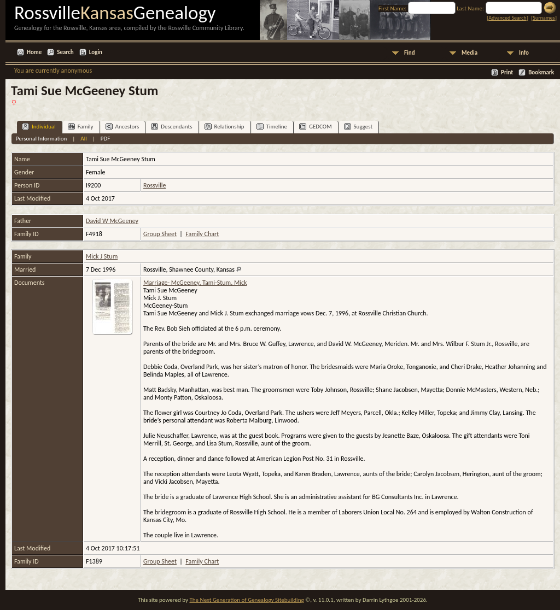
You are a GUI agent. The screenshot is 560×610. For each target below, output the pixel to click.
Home (34, 52)
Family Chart (202, 234)
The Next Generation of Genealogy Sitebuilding (246, 599)
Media (469, 52)
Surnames (544, 17)
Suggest (358, 126)
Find (409, 52)
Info (524, 52)
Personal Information (41, 138)
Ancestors (122, 126)
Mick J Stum (102, 256)
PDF (105, 138)
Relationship (224, 126)
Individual (39, 126)
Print (507, 72)
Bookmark (541, 72)
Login (95, 52)
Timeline (271, 126)
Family (81, 126)
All (83, 138)
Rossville (154, 185)
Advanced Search (507, 17)
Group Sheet (160, 234)
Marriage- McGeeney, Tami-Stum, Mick (195, 282)
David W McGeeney (112, 221)
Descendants (171, 126)
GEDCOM (315, 126)
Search (65, 52)
